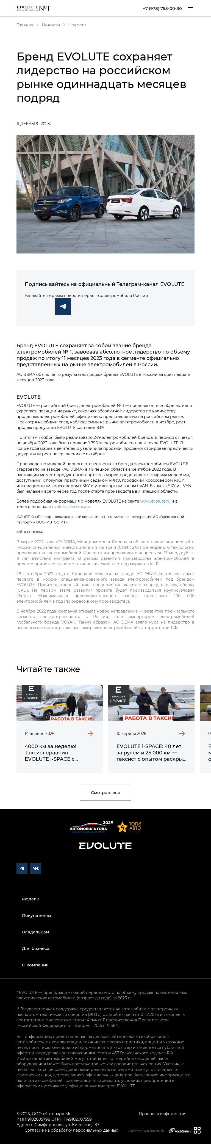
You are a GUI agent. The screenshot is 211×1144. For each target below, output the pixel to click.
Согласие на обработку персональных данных (71, 1130)
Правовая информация (162, 1113)
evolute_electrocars (71, 506)
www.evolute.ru (155, 501)
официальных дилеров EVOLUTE (102, 1085)
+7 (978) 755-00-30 (162, 8)
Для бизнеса (35, 948)
